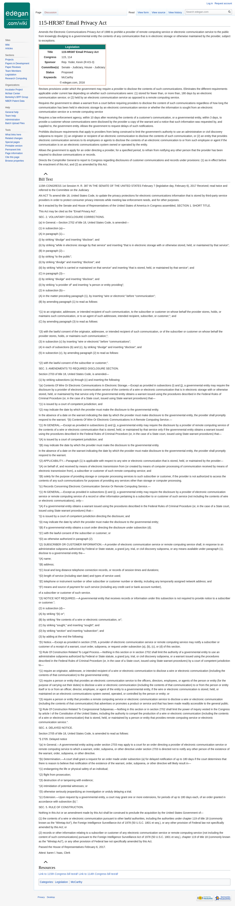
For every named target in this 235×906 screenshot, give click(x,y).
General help (11, 112)
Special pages (12, 142)
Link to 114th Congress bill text (97, 873)
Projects (9, 59)
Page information (14, 153)
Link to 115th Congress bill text (57, 873)
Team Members (13, 71)
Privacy (41, 897)
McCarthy (76, 881)
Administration (12, 119)
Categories (46, 881)
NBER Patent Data (14, 101)
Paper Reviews (13, 67)
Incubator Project (14, 89)
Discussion (50, 12)
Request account (223, 3)
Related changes (13, 138)
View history (175, 12)
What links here (13, 134)
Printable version (13, 145)
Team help (10, 115)
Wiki (7, 44)
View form (143, 12)
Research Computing (16, 78)
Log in (210, 3)
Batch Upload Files (15, 123)
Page (38, 12)
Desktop (51, 897)
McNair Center (12, 93)
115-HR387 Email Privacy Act (80, 51)
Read (132, 12)
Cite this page (12, 157)
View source (158, 12)
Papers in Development (17, 63)
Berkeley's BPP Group (16, 97)
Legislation (61, 881)
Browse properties (14, 160)
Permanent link (13, 149)
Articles (9, 48)
